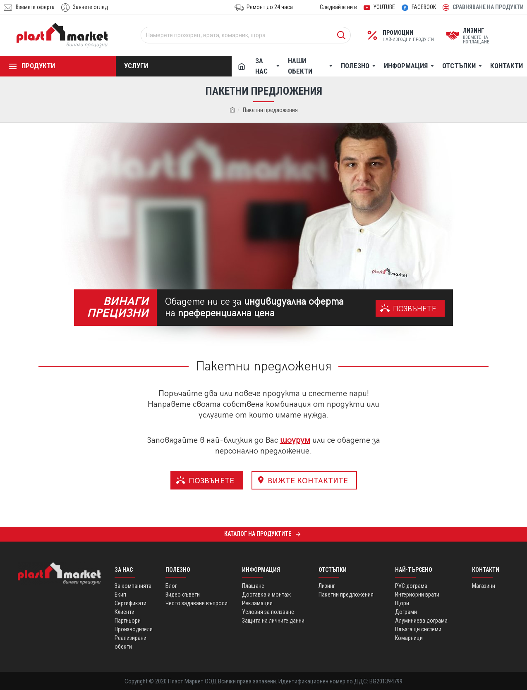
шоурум (295, 440)
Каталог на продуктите (257, 533)
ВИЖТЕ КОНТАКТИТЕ (308, 481)
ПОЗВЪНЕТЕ (414, 309)
